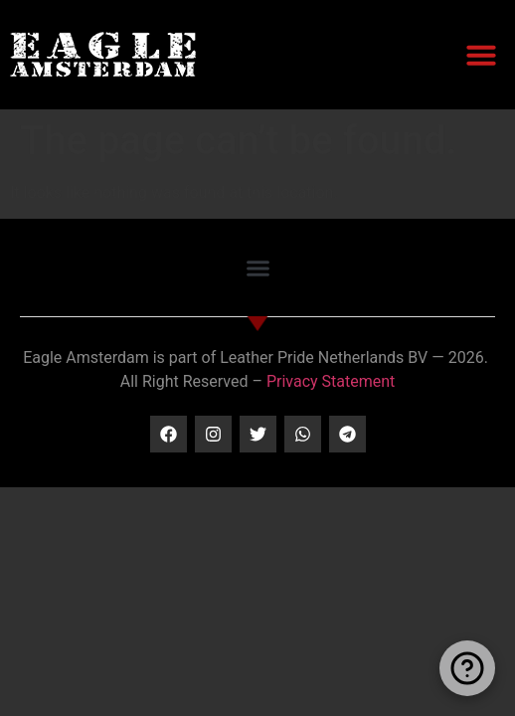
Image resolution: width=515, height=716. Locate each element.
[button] (481, 55)
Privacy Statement (330, 381)
